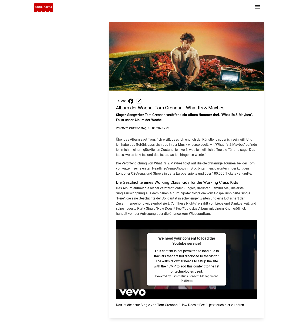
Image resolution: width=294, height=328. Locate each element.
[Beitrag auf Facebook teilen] (130, 101)
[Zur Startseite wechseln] (43, 8)
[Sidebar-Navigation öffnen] (257, 7)
